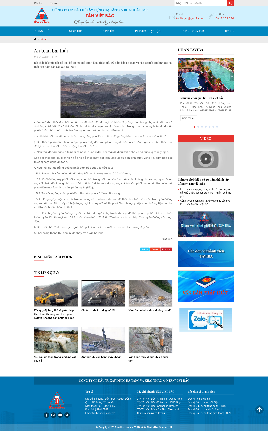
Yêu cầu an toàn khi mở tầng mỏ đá (150, 310)
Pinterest (166, 249)
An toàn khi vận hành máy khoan (101, 357)
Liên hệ (229, 31)
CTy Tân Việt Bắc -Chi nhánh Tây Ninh (157, 405)
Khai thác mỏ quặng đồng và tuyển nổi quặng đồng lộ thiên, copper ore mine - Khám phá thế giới (205, 193)
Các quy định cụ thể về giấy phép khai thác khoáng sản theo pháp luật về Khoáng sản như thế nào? (54, 314)
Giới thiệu (76, 31)
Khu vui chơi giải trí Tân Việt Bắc (201, 98)
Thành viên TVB (193, 31)
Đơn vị (191, 398)
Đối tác (38, 3)
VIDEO (205, 138)
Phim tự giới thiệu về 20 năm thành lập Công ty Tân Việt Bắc (203, 181)
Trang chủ (41, 31)
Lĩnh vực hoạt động (147, 31)
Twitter (145, 249)
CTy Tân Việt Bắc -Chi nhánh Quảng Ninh (159, 398)
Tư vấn (54, 3)
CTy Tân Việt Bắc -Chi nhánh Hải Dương (158, 402)
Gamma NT (165, 427)
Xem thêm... (188, 118)
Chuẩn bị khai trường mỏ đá (98, 310)
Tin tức (108, 31)
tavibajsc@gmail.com (190, 18)
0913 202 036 (225, 18)
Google (155, 249)
